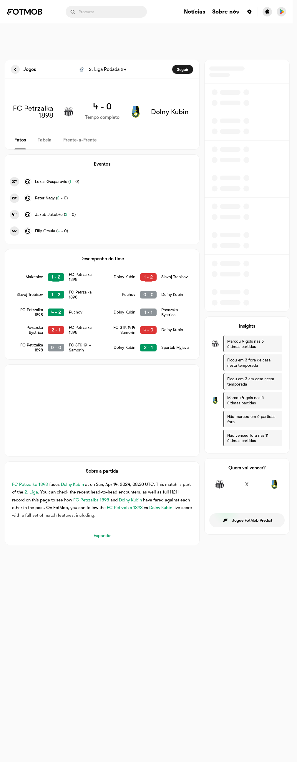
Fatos (20, 140)
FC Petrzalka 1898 (30, 484)
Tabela (45, 140)
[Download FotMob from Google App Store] (281, 11)
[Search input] (106, 12)
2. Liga (31, 492)
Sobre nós (225, 12)
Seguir (182, 69)
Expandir (102, 535)
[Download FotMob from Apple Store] (267, 11)
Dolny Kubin (72, 484)
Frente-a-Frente (80, 140)
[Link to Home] (29, 12)
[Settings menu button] (249, 11)
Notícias (194, 12)
